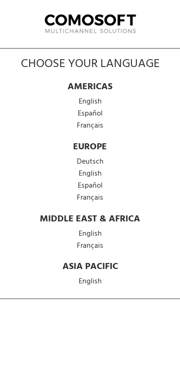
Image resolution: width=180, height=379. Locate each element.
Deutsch (90, 162)
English (90, 102)
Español (90, 114)
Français (90, 126)
